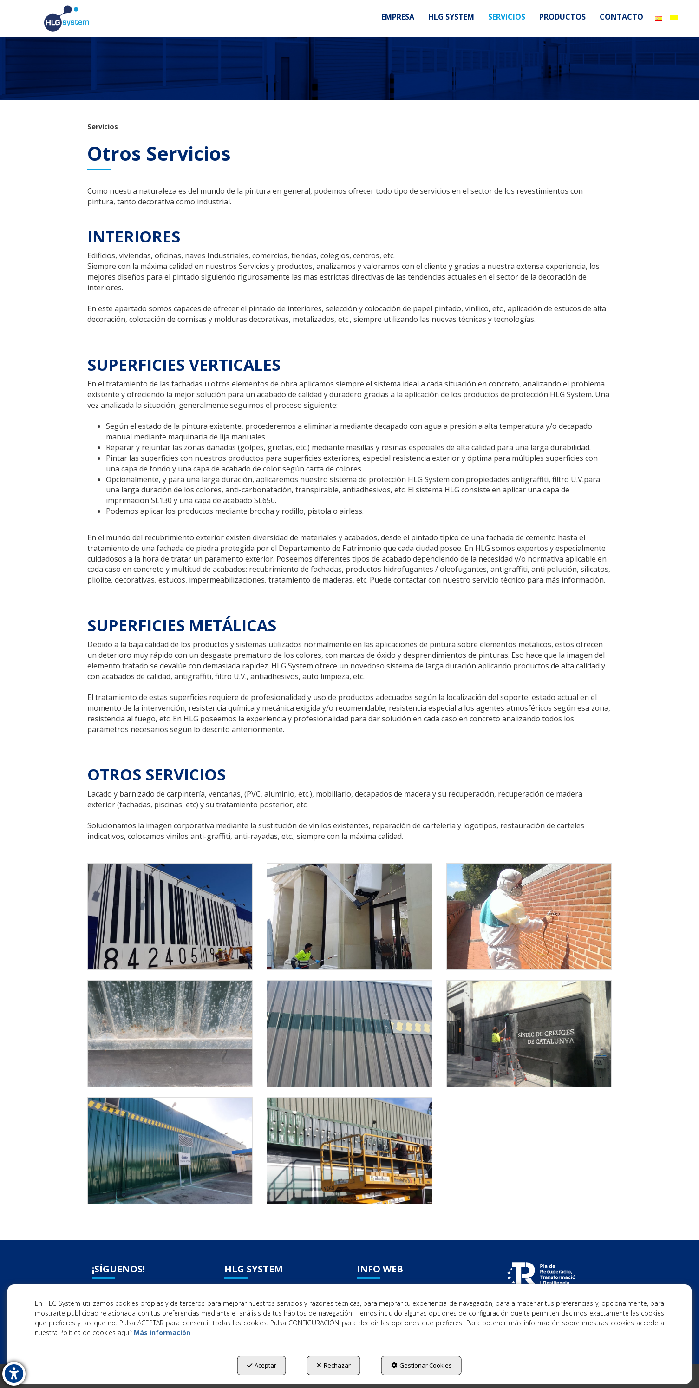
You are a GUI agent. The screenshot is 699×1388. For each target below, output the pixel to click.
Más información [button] (162, 1332)
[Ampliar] (170, 916)
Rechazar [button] (334, 1365)
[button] (66, 19)
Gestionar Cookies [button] (421, 1365)
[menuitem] (397, 16)
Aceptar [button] (261, 1365)
